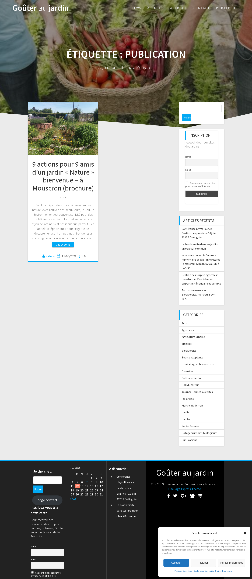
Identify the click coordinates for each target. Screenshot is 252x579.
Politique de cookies (183, 571)
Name (188, 149)
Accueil (154, 8)
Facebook (177, 8)
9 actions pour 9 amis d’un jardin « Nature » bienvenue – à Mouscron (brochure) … (63, 180)
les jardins (188, 391)
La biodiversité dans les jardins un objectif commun (127, 503)
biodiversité (189, 343)
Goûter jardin (41, 8)
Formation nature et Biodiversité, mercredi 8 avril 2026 (199, 287)
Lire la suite (63, 244)
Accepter (176, 562)
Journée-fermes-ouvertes (197, 384)
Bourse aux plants (192, 350)
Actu (184, 316)
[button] (245, 533)
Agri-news (188, 322)
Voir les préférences (231, 562)
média (185, 405)
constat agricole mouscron (198, 357)
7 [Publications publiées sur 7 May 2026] (87, 475)
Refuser (203, 562)
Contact (201, 8)
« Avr (73, 491)
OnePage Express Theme (184, 482)
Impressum (227, 571)
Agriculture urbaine (193, 329)
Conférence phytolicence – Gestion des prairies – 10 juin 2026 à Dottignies (199, 226)
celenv (50, 256)
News (136, 8)
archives (187, 336)
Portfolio (226, 8)
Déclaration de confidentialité (207, 571)
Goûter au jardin (191, 370)
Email (188, 162)
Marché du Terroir (192, 398)
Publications (189, 432)
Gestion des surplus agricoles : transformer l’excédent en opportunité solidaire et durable (201, 272)
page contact (47, 485)
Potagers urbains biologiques (199, 425)
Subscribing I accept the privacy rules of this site (200, 177)
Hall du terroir (190, 377)
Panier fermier (190, 418)
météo (186, 412)
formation (188, 364)
